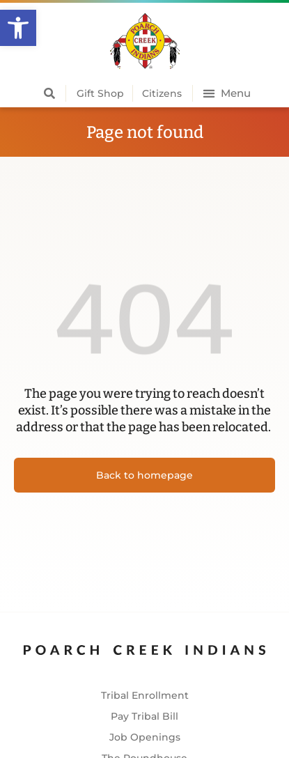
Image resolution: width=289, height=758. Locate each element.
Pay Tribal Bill (144, 716)
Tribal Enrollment (145, 695)
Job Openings (144, 737)
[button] (18, 28)
